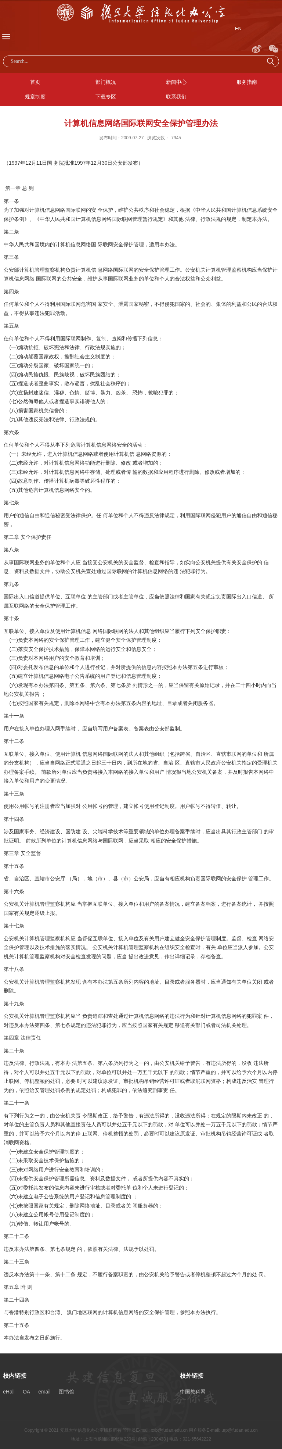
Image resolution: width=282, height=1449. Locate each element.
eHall (9, 1392)
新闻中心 (176, 82)
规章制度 (35, 97)
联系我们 (176, 97)
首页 (35, 82)
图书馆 (66, 1392)
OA (26, 1392)
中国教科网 (193, 1392)
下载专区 (105, 97)
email (44, 1392)
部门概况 (105, 82)
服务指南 (246, 82)
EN (238, 28)
